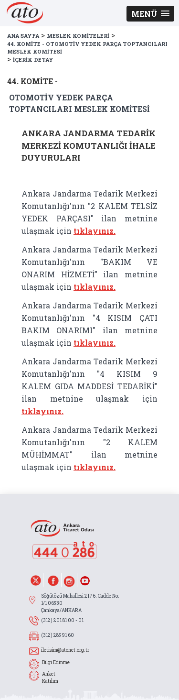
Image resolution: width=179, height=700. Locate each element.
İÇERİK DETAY (33, 59)
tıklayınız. (95, 231)
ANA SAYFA (23, 35)
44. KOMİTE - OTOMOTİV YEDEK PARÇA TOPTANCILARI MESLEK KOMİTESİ (87, 47)
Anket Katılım (50, 677)
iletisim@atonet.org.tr (65, 650)
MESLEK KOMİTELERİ (78, 35)
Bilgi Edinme (56, 662)
